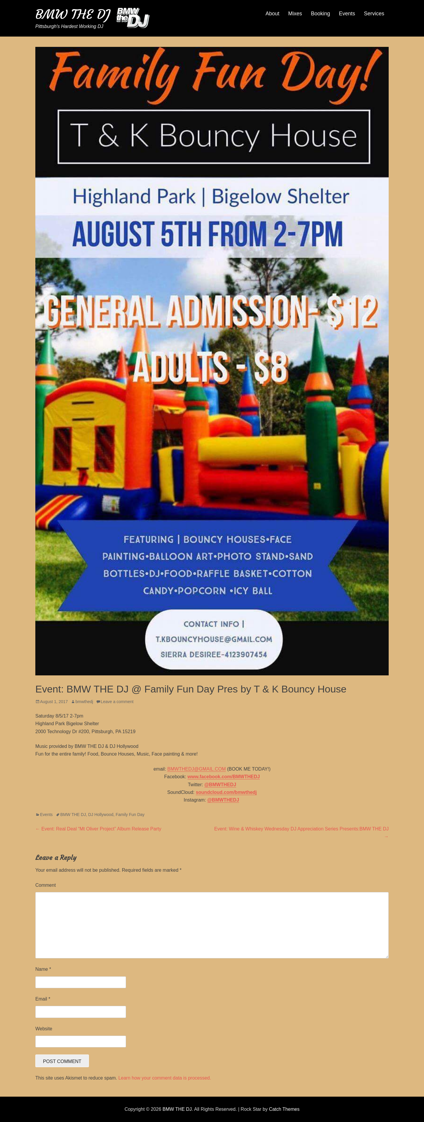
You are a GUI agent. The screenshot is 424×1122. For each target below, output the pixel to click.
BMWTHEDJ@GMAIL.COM (196, 768)
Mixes (295, 14)
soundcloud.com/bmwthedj (226, 792)
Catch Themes (284, 1109)
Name (43, 969)
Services (374, 14)
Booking (320, 14)
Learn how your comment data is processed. (164, 1077)
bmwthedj (84, 701)
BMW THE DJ (72, 14)
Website (43, 1028)
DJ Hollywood (100, 814)
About (272, 14)
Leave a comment (117, 701)
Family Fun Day (130, 814)
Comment (45, 885)
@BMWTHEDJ (220, 784)
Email (42, 998)
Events (347, 14)
